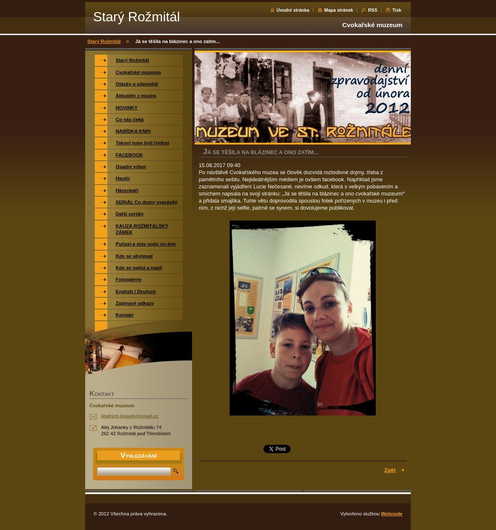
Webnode (391, 513)
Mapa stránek (338, 10)
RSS (372, 10)
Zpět (390, 470)
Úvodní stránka (292, 10)
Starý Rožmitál (104, 41)
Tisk (396, 10)
